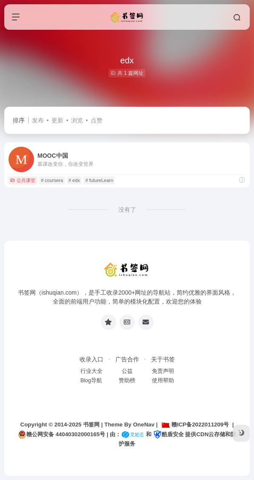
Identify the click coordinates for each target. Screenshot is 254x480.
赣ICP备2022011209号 (195, 424)
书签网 (91, 424)
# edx (74, 180)
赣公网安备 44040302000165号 (61, 434)
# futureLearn (99, 180)
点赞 (97, 120)
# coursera (52, 180)
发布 (38, 120)
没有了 (127, 209)
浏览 (77, 120)
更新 (57, 120)
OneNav (143, 424)
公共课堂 (22, 180)
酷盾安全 (168, 434)
